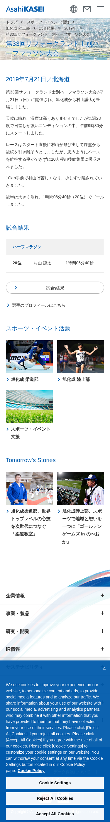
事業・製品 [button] (17, 613)
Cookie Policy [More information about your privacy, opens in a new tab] (31, 776)
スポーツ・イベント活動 (48, 22)
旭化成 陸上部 (18, 28)
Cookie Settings (55, 788)
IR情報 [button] (13, 649)
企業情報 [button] (15, 595)
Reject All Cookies (55, 804)
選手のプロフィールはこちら (38, 305)
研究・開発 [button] (17, 631)
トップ (11, 22)
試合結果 (47, 28)
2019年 (70, 28)
